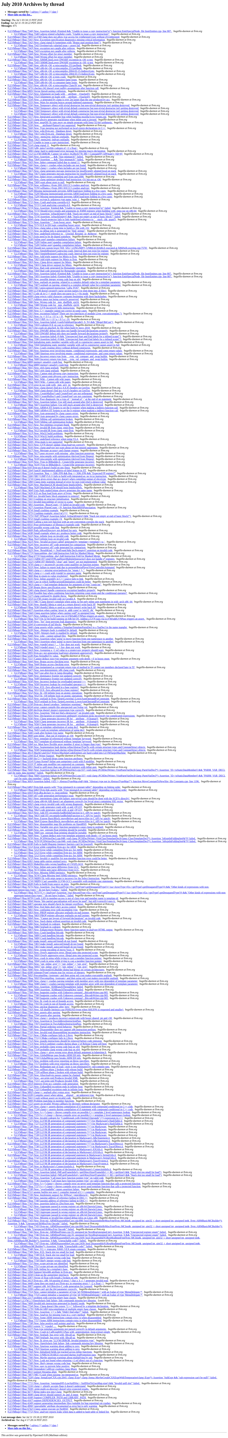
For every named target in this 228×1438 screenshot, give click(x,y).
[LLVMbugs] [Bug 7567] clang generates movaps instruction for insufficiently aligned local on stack (65, 173)
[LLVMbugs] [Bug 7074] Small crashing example (33, 510)
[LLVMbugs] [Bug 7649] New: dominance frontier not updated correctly (45, 675)
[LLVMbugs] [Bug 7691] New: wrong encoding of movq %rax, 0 (41, 949)
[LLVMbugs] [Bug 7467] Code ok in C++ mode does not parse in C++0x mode (48, 293)
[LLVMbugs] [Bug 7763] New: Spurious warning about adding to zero (44, 1346)
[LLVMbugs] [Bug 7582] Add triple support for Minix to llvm (46, 259)
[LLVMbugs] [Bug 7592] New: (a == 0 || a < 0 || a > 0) (36, 316)
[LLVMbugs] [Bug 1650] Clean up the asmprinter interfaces (38, 1275)
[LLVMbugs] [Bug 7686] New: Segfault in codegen (34, 924)
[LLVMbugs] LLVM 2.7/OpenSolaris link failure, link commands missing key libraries (52, 1300)
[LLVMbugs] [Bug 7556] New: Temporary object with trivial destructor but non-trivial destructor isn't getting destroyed (69, 105)
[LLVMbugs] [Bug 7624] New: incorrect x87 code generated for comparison (47, 544)
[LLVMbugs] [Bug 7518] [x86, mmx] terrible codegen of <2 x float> (43, 148)
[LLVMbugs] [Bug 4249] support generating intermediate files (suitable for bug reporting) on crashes (59, 1403)
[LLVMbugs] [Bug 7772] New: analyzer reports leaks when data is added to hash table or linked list (59, 1411)
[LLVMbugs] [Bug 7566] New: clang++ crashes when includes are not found (47, 165)
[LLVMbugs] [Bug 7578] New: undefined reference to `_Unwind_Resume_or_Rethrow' (53, 233)
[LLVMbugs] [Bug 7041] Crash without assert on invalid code (39, 1098)
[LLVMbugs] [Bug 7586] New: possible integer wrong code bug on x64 (44, 279)
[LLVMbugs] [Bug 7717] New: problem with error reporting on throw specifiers (49, 1061)
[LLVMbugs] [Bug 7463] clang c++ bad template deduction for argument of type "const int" (55, 584)
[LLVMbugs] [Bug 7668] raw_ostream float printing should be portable (50, 832)
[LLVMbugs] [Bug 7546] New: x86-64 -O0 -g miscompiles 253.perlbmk (45, 65)
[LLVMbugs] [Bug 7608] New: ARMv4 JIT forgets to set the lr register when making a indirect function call (63, 407)
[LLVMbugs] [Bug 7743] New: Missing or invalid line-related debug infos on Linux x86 (53, 1217)
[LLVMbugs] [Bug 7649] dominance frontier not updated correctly (48, 678)
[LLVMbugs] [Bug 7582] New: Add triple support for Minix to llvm (42, 256)
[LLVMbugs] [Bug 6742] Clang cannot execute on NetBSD (38, 1409)
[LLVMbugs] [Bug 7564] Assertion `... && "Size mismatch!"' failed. (49, 159)
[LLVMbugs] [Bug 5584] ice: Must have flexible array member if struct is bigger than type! (54, 744)
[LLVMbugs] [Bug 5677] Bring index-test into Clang (35, 1391)
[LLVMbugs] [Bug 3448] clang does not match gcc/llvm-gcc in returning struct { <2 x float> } (56, 1283)
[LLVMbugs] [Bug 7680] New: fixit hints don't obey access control (42, 907)
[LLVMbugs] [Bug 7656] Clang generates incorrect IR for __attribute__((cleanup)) (56, 721)
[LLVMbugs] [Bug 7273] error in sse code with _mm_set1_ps (39, 385)
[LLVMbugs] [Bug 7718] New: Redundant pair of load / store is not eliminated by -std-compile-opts (59, 1066)
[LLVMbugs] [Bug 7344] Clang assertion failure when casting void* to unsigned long (51, 613)
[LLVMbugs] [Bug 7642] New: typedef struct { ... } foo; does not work (44, 644)
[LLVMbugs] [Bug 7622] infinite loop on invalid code (42, 539)
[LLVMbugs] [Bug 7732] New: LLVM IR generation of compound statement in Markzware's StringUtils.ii (62, 1155)
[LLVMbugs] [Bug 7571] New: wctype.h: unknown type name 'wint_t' (44, 199)
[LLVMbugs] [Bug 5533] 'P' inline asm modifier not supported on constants (46, 764)
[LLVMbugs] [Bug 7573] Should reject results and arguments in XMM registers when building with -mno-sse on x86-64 (75, 211)
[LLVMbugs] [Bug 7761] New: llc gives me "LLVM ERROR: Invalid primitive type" (51, 1340)
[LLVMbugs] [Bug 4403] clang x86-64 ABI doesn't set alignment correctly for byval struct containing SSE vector (66, 801)
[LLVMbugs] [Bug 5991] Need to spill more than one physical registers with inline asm (52, 767)
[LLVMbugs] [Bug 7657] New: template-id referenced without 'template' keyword (50, 738)
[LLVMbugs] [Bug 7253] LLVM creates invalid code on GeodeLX (42, 598)
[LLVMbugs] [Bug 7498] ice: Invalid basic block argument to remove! (44, 496)
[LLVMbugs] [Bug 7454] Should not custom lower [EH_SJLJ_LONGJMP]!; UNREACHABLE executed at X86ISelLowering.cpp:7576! (78, 248)
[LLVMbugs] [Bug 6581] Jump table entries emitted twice (37, 861)
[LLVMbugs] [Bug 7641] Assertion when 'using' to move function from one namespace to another (64, 641)
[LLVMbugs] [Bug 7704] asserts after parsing (37, 1015)
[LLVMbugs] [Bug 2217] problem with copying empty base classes (42, 1297)
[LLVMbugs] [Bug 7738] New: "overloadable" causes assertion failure (44, 1189)
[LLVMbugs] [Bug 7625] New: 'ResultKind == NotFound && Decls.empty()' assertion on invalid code (60, 550)
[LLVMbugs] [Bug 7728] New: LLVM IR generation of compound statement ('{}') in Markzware (57, 1126)
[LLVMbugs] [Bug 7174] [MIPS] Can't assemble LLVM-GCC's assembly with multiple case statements (61, 881)
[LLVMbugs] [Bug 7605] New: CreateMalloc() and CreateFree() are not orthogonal (50, 393)
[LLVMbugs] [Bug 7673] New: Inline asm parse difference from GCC (43, 867)
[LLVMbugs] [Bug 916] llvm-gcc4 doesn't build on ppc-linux (39, 467)
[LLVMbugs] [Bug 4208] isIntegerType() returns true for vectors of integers (46, 972)
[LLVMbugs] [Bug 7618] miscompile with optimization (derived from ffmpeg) (54, 459)
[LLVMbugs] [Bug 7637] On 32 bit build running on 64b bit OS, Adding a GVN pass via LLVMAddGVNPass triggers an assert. (79, 618)
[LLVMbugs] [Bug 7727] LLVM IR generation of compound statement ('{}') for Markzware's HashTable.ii (68, 1123)
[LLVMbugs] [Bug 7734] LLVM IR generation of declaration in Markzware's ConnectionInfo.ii (63, 1169)
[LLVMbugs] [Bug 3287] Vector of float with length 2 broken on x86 (43, 1277)
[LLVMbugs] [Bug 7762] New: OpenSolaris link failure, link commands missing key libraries (56, 1343)
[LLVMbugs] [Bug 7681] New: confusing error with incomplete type (43, 909)
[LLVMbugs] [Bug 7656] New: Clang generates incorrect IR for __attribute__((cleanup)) (53, 718)
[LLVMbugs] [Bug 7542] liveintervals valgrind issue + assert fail (47, 45)
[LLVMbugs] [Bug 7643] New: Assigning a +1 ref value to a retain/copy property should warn (56, 650)
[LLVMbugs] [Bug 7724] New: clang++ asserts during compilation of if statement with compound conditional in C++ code (70, 1106)
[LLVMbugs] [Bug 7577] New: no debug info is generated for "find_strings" (47, 230)
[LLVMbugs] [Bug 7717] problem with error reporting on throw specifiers (52, 1063)
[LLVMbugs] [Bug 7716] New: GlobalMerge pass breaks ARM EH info (44, 1055)
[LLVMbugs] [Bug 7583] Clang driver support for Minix (43, 265)
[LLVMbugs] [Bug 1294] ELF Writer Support (31, 755)
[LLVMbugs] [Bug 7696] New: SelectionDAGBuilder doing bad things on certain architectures (56, 969)
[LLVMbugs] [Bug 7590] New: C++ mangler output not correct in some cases (47, 310)
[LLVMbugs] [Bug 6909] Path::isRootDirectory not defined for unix (43, 530)
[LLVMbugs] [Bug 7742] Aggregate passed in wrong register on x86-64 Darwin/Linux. (58, 1209)
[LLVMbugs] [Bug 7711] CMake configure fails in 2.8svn (43, 1038)
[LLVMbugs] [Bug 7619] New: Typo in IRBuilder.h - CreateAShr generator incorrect (51, 462)
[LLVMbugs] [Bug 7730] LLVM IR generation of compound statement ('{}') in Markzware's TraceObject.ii (69, 1146)
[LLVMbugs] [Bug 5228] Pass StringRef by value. (33, 656)
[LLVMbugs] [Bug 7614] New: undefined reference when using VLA (43, 439)
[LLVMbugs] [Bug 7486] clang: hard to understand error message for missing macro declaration (57, 151)
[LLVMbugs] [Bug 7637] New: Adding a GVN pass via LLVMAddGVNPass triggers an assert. (56, 616)
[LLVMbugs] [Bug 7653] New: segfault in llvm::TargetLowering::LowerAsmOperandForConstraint (59, 698)
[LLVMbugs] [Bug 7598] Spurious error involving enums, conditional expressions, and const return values (68, 353)
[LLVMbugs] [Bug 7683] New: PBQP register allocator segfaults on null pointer (49, 912)
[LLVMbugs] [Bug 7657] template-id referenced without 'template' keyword (53, 741)
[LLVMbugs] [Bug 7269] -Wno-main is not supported (35, 442)
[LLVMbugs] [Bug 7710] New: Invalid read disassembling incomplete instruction (49, 1032)
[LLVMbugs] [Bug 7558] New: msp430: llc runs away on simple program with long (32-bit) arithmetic (60, 122)
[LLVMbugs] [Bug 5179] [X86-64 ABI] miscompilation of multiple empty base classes (52, 1309)
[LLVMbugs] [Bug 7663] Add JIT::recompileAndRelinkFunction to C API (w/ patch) (57, 815)
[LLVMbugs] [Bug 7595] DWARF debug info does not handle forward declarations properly (61, 333)
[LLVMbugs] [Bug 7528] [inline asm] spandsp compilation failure (42, 239)
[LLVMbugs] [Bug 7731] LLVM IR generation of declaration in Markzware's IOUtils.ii (58, 1152)
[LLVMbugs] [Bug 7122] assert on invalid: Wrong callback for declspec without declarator (54, 1103)
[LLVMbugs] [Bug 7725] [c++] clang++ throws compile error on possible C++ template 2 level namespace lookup (72, 1115)
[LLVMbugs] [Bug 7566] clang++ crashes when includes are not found (50, 168)
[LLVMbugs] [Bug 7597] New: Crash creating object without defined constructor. (49, 347)
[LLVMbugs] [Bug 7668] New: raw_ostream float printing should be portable (47, 830)
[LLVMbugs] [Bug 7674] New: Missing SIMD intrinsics (37, 872)
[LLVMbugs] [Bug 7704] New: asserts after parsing (34, 1012)
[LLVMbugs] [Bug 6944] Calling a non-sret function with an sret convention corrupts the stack (56, 521)
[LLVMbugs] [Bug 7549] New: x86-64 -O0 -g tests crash (37, 76)
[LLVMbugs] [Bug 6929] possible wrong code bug (34, 527)
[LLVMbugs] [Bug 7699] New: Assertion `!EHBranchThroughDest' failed (45, 986)
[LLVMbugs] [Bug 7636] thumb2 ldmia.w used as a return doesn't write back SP (55, 607)
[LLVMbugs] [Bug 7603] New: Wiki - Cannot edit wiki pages (39, 379)
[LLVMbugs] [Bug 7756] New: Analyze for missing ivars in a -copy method (47, 1314)
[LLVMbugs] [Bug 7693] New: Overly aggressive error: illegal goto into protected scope (53, 952)
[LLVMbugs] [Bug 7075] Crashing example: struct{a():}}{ (38, 513)
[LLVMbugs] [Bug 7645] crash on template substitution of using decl (43, 727)
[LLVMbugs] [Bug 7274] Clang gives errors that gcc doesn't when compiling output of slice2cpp (57, 479)
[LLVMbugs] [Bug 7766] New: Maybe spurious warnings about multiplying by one (50, 1357)
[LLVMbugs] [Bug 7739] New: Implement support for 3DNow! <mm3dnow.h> (48, 1195)
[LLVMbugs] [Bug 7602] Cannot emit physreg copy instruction (46, 376)
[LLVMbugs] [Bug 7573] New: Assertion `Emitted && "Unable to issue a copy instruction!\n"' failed (59, 208)
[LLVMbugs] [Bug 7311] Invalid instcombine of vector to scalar (40, 501)
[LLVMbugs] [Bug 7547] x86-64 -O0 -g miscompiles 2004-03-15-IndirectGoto (54, 74)
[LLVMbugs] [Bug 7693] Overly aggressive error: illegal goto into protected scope (56, 955)
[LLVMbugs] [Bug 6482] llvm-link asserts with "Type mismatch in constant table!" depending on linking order (64, 787)
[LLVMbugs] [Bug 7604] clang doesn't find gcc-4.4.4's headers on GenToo (52, 390)
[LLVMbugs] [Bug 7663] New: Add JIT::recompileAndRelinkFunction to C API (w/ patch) (54, 812)
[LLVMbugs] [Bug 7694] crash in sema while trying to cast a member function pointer (58, 961)
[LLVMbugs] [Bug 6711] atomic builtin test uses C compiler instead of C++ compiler (51, 1192)
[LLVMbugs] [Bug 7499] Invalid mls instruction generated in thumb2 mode (46, 1303)
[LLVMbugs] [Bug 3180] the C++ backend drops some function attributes (45, 758)
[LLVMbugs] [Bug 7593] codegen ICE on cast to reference (44, 325)
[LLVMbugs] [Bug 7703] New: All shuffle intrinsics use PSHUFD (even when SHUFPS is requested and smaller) (66, 1009)
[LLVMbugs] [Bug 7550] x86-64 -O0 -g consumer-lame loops (46, 82)
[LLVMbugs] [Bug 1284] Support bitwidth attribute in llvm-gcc (40, 1272)
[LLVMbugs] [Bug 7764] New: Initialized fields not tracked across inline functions (50, 1352)
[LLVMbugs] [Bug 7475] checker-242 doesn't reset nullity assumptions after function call (53, 88)
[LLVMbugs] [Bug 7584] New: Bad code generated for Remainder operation (47, 268)
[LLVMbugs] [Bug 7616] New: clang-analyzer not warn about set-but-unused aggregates (53, 447)
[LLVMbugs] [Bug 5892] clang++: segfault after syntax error (39, 1092)
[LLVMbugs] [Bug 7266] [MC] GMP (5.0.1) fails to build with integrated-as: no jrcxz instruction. (58, 476)
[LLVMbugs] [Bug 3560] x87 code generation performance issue (41, 795)
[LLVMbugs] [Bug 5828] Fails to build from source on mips (39, 884)
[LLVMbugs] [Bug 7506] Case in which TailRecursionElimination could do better (49, 581)
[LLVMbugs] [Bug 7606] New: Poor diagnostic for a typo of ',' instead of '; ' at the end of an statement (60, 399)
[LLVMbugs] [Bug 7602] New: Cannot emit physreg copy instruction (43, 373)
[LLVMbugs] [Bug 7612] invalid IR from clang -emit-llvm (44, 430)
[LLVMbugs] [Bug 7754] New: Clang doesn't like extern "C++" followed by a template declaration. (58, 1306)
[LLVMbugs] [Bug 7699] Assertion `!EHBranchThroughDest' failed (49, 989)
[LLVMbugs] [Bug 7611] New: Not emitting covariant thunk (39, 424)
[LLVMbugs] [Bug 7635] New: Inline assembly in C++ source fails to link (46, 578)
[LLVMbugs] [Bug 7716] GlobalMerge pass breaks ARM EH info (48, 1058)
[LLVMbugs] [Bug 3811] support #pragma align (32, 1371)
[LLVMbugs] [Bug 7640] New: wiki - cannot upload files (37, 636)
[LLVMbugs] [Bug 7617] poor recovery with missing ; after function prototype (54, 453)
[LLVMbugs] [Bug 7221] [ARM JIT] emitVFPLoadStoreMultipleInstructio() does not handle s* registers (61, 559)
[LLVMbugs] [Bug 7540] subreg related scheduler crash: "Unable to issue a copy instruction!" (62, 34)
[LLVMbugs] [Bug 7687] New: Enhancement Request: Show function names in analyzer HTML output (60, 929)
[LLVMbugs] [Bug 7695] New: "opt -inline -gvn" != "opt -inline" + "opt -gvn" (48, 964)
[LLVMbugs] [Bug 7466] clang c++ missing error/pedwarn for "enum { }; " (46, 570)
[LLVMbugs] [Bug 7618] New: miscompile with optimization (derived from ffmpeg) (51, 456)
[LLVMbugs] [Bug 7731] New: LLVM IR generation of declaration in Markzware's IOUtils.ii (55, 1149)
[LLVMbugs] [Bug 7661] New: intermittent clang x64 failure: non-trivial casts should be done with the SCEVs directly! (69, 798)
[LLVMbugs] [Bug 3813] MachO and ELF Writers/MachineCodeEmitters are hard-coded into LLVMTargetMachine (67, 752)
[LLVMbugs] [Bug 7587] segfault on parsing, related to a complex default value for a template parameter (67, 285)
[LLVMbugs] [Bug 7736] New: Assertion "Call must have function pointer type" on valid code (56, 1178)
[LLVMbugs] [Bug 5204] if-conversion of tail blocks (35, 624)
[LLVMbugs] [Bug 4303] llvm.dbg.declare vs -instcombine (38, 792)
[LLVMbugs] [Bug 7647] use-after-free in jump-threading (43, 673)
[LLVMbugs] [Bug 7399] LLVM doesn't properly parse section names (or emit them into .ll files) (57, 290)
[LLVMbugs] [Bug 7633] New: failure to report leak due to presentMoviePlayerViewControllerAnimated (61, 567)
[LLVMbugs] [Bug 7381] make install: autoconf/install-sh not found (42, 941)
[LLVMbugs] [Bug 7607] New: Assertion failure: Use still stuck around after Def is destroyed (55, 402)
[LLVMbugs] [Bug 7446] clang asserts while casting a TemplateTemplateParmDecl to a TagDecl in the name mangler (68, 627)
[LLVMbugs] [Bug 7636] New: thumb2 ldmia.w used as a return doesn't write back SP (52, 604)
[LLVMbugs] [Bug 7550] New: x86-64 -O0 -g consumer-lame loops (42, 79)
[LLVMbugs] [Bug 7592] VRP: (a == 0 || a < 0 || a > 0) (42, 319)
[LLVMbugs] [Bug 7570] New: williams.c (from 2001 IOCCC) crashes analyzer (49, 185)
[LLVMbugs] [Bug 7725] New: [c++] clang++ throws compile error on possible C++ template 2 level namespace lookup (69, 1112)
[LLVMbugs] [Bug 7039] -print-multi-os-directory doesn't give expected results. (49, 1389)
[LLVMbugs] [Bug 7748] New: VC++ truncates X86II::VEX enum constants (47, 1249)
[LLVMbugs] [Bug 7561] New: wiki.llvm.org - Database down (40, 131)
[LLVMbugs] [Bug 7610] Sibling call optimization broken (44, 422)
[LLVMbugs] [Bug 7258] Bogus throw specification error (37, 587)
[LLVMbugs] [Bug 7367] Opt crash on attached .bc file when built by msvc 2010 (49, 327)
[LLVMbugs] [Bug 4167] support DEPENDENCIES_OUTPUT (40, 1400)
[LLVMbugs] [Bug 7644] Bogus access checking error (42, 664)
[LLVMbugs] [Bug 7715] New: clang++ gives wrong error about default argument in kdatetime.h (57, 1052)
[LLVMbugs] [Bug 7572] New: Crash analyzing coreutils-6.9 (39, 202)
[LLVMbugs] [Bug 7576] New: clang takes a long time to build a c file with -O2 (49, 228)
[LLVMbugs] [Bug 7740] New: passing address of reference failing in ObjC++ (48, 1197)
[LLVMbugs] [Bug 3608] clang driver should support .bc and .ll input (43, 1394)
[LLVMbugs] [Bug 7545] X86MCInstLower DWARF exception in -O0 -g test (54, 62)
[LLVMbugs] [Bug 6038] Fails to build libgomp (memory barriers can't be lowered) (50, 844)
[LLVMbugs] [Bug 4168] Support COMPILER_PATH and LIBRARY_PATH (47, 1397)
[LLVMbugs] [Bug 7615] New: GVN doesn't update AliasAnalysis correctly (47, 444)
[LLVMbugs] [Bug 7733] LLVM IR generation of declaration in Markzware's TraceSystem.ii (61, 1163)
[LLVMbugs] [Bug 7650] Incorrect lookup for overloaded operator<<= (50, 684)
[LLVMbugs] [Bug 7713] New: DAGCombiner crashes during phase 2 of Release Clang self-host (57, 1043)
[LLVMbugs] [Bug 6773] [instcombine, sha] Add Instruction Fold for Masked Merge (51, 553)
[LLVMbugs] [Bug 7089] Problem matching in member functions (41, 1100)
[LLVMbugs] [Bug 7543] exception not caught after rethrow (45, 51)
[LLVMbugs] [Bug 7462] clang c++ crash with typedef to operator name (45, 573)
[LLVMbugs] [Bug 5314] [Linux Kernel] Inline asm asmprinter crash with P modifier (51, 761)
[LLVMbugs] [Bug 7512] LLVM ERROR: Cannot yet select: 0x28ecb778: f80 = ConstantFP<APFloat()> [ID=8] (65, 153)
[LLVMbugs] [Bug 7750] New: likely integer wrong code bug (39, 1257)
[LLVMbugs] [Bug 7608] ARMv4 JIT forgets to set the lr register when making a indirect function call (66, 410)
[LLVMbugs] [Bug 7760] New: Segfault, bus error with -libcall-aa (42, 1334)
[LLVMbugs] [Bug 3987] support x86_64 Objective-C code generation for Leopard (50, 1286)
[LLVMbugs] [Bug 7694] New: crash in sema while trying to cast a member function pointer (55, 958)
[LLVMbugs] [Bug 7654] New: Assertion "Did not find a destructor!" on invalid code (51, 713)
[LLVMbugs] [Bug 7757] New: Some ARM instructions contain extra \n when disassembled (55, 1317)
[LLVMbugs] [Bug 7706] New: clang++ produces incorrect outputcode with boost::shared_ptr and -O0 (60, 1018)
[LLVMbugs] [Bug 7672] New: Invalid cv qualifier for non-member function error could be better (58, 858)
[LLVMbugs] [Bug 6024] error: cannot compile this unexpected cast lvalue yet (48, 707)
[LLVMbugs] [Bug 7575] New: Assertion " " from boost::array (40, 222)
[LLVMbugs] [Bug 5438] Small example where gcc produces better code (45, 533)
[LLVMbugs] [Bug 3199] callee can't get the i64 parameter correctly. (43, 1289)
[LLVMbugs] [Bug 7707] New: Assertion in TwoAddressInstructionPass (45, 1021)
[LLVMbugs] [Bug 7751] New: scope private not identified (38, 1263)
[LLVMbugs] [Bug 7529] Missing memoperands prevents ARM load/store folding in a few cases (57, 191)
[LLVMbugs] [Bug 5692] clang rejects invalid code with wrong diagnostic (46, 804)
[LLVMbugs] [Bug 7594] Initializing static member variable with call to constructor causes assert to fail (61, 342)
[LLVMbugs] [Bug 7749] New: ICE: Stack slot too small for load (41, 1252)
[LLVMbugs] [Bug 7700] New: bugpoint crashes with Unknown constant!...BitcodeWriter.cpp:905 (58, 992)
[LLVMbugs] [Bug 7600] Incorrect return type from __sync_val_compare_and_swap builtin (61, 359)
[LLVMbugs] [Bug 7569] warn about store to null (39, 182)
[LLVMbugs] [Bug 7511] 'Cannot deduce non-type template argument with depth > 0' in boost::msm (59, 658)
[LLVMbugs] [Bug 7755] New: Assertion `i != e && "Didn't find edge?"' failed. (48, 1312)
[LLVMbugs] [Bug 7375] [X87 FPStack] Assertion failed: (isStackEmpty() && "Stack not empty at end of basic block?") (70, 516)
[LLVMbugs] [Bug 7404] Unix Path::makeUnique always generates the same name (50, 490)
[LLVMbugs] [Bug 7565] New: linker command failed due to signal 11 (44, 162)
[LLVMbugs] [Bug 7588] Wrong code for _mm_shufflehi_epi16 (47, 305)
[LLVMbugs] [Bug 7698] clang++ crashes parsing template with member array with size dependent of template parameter (76, 984)
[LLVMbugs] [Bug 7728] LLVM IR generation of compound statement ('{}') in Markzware (60, 1129)
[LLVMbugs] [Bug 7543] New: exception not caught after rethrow (42, 48)
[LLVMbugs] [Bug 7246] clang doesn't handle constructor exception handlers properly (52, 590)
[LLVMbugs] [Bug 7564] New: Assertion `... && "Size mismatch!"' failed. (46, 156)
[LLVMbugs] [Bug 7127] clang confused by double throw (37, 596)
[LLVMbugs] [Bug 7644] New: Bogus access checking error (39, 661)
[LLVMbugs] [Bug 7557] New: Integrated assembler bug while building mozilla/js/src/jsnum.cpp (57, 116)
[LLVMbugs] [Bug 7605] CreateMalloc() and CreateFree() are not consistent (53, 396)
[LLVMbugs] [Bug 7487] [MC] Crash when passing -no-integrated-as (43, 1374)
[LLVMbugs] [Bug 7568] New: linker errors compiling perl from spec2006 (46, 176)
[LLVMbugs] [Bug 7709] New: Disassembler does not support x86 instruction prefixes (52, 1029)
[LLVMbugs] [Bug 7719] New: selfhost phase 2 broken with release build (45, 1069)
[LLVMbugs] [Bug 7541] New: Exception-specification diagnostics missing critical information (56, 39)
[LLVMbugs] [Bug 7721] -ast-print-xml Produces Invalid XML (46, 1081)
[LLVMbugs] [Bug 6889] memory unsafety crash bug (35, 362)
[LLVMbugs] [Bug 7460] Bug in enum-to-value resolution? (38, 576)
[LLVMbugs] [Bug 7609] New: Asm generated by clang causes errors (43, 413)
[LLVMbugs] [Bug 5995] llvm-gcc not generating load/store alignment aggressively (50, 653)
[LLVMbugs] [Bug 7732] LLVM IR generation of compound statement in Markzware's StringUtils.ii (65, 1158)
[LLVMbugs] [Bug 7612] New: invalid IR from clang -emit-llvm (41, 427)
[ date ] (54, 11)
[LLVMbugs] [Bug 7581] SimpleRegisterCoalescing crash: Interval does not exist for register (61, 253)
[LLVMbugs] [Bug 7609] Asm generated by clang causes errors (46, 416)
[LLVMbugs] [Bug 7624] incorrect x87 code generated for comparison (50, 547)
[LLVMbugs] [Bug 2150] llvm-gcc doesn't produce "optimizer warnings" (45, 704)
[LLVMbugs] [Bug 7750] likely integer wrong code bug (42, 1260)
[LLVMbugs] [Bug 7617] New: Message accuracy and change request (43, 450)
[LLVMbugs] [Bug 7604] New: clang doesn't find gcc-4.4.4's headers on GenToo (49, 387)
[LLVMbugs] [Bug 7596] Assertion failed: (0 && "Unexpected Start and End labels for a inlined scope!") (68, 339)
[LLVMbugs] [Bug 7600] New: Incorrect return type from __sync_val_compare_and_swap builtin (58, 356)
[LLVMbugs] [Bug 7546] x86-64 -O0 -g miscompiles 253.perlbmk (48, 68)
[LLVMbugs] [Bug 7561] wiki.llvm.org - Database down (43, 133)
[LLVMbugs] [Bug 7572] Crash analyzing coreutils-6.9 (42, 205)
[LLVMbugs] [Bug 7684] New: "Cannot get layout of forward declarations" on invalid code (54, 918)
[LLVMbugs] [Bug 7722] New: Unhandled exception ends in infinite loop (45, 1086)
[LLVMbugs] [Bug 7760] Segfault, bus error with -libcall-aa (45, 1337)
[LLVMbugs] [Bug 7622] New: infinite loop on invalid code (38, 536)
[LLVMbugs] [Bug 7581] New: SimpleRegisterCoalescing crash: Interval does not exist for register (58, 250)
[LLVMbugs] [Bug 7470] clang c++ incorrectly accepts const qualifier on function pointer (54, 564)
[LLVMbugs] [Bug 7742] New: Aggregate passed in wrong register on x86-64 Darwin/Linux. (55, 1206)
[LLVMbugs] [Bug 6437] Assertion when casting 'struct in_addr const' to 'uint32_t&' (51, 610)
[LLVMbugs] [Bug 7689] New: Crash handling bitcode (36, 932)
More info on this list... (20, 14)
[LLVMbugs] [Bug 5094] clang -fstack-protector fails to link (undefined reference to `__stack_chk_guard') (62, 219)
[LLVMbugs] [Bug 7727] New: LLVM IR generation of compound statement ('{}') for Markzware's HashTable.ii (65, 1120)
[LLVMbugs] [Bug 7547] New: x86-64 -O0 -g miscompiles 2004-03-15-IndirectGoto (51, 71)
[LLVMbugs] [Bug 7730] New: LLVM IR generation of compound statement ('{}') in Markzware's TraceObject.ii (66, 1143)
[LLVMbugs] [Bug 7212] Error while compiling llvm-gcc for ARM (42, 847)
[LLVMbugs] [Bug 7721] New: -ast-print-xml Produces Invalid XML (43, 1078)
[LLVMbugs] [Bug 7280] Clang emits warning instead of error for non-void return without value (57, 481)
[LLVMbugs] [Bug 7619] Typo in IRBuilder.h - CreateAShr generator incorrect (54, 464)
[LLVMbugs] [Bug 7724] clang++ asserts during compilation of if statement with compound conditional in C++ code (73, 1109)
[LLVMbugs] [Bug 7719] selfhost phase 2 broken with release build (48, 1072)
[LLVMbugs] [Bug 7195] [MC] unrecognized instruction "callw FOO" (44, 288)
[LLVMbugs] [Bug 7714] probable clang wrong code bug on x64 (47, 1049)
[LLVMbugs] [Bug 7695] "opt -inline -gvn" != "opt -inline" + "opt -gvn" (51, 966)
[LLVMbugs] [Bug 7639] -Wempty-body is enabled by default (46, 633)
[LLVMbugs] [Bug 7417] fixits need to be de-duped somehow (39, 236)
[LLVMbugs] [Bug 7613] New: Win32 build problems (35, 433)
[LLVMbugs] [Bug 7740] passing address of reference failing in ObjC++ (51, 1200)
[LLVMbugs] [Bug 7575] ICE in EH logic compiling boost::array (47, 225)
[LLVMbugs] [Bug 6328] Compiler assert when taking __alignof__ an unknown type (51, 1095)
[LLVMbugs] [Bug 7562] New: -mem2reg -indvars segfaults (39, 136)
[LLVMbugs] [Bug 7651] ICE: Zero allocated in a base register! (46, 690)
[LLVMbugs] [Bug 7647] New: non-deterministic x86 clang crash (41, 670)
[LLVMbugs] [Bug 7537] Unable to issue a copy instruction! (39, 142)
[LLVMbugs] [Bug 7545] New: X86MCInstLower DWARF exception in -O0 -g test (50, 59)
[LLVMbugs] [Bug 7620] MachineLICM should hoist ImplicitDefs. (48, 487)
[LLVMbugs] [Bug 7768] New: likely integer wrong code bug (39, 1363)
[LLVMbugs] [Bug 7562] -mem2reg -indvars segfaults (42, 139)
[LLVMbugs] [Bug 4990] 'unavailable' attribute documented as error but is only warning (53, 1406)
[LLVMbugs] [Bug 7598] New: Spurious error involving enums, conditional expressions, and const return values (65, 350)
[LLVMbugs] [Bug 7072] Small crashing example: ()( (35, 519)
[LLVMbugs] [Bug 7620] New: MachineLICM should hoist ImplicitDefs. (45, 484)
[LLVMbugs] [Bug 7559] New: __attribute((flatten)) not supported (42, 125)
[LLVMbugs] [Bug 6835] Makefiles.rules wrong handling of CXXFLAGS (46, 864)
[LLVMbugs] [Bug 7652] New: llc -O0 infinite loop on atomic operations (45, 693)
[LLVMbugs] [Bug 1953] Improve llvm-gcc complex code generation (43, 1083)
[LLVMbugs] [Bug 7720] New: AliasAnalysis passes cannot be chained (44, 1075)
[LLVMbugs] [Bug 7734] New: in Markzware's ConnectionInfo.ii (41, 1166)
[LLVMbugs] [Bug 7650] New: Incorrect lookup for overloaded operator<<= (47, 681)
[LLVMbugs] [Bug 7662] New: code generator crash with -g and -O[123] (45, 807)
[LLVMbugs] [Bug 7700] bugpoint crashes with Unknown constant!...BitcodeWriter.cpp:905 (61, 995)
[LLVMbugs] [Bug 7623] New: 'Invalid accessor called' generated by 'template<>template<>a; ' (56, 541)
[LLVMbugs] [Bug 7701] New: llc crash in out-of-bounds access (41, 1001)
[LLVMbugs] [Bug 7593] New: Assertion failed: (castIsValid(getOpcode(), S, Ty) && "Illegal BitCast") (61, 322)
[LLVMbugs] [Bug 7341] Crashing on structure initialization (39, 499)
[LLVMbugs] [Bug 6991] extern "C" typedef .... (32, 1326)
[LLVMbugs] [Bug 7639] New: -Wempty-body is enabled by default (43, 630)
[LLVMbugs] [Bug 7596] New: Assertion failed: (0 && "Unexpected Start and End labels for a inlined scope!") (64, 336)
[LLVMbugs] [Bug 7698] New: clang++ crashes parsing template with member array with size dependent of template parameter (73, 981)
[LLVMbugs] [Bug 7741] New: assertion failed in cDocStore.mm (41, 1203)
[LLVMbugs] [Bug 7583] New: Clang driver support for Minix (40, 262)
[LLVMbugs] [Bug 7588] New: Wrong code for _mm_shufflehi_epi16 (43, 302)
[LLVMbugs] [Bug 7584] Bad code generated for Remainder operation (50, 270)
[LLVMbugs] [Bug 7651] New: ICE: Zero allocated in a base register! (43, 687)
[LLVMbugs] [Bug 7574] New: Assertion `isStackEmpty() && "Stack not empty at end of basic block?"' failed (64, 213)
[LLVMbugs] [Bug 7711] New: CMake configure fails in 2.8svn (40, 1035)
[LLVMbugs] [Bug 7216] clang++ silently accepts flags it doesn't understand (47, 1386)
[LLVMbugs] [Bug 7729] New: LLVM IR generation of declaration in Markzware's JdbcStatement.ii (59, 1138)
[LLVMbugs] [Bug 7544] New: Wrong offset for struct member (40, 54)
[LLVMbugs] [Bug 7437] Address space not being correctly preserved (43, 299)
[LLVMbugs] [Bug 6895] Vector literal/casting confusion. (37, 91)
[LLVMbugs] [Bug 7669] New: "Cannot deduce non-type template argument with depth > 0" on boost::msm (63, 835)
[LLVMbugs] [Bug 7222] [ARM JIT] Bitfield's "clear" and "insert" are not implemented (53, 561)
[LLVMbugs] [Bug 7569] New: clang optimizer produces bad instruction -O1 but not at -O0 (54, 179)
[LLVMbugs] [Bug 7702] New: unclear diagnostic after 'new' (39, 1006)
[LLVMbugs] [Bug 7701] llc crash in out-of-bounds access (44, 1004)
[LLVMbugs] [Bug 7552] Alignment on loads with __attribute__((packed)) (52, 96)
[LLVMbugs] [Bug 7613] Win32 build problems (38, 436)
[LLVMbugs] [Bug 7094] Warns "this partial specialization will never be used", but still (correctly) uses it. (62, 901)
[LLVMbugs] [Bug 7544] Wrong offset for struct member (43, 56)
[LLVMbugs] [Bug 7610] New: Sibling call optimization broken (40, 419)
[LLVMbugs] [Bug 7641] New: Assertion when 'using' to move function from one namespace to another (61, 638)
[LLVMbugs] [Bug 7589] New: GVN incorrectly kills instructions (41, 307)
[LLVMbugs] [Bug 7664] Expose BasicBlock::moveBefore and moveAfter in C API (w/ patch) (62, 821)
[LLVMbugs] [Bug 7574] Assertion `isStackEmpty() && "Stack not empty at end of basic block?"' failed (67, 216)
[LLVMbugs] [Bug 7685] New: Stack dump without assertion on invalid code (47, 921)
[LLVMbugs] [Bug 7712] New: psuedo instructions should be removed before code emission (55, 1041)
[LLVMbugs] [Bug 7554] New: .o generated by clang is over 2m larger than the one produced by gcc (59, 99)
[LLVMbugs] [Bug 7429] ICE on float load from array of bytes (40, 493)
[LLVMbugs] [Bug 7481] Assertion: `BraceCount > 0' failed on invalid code (47, 504)
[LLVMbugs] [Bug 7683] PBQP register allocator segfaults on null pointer (52, 915)
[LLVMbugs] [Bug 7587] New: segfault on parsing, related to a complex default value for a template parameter (64, 282)
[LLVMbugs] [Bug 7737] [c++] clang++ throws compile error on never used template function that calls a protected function (77, 1186)
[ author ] (45, 11)
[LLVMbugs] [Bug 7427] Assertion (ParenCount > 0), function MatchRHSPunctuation (52, 507)
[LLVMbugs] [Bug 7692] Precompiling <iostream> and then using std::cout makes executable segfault (60, 975)
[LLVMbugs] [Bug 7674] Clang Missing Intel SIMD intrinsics (46, 875)
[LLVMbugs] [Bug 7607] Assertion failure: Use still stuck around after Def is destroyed (59, 404)
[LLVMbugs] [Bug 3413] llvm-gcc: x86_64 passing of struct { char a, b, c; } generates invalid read (58, 1280)
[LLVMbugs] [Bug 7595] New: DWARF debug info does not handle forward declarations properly (58, 330)
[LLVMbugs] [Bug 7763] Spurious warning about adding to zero (47, 1349)
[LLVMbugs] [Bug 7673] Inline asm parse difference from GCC (47, 869)
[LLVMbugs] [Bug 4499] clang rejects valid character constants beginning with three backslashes (57, 296)
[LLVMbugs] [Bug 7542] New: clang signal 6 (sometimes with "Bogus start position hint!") (54, 42)
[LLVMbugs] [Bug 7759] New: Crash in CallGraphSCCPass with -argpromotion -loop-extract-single (59, 1332)
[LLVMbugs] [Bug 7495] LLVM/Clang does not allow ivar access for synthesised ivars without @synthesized (64, 36)
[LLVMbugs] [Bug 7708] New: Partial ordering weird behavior (40, 1026)
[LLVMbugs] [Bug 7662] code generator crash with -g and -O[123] (48, 810)
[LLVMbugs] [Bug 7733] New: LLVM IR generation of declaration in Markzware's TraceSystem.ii (58, 1160)
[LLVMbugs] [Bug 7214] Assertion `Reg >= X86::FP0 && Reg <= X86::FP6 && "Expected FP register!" (62, 473)
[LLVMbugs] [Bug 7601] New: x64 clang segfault (33, 367)
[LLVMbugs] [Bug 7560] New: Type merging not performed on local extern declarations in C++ (57, 128)
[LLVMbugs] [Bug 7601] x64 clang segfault (36, 370)
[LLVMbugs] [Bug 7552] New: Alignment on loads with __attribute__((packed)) (49, 94)
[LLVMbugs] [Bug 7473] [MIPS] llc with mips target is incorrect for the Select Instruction (54, 878)
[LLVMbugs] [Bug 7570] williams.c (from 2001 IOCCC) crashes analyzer (52, 188)
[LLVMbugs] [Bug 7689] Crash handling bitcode (39, 935)
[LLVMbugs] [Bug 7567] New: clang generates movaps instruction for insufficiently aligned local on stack (62, 171)
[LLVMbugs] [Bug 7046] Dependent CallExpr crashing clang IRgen (42, 1369)
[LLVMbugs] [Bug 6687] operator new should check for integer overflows (46, 904)
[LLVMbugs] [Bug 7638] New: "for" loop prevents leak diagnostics (42, 621)
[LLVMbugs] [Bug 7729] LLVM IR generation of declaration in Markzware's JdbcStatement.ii (62, 1140)
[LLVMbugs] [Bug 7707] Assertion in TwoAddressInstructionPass (48, 1023)
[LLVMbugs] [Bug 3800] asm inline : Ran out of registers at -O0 (41, 735)
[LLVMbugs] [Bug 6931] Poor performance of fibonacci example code (44, 524)
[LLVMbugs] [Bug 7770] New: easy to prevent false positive (39, 1366)
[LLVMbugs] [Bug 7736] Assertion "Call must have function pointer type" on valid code (59, 1180)
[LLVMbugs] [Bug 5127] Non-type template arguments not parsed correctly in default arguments (57, 1329)
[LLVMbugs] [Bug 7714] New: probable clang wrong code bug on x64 (44, 1046)
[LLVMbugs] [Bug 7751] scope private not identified (41, 1266)
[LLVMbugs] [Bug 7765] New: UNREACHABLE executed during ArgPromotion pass (52, 1354)
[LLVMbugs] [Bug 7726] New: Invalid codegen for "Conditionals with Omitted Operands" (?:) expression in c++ (65, 1118)
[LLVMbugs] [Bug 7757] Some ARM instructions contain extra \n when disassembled (58, 1320)
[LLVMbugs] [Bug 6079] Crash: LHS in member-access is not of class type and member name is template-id (63, 898)
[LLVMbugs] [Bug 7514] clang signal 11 (29, 145)
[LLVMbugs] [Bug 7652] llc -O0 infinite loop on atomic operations (48, 695)
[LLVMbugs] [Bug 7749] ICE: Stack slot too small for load (44, 1255)
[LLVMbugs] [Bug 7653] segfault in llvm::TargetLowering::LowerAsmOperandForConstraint (62, 701)
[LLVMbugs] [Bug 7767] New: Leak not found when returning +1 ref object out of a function (55, 1360)
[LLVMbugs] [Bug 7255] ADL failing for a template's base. (38, 1269)
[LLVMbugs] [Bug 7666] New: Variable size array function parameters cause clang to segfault (56, 827)
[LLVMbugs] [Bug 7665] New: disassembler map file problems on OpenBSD (47, 824)
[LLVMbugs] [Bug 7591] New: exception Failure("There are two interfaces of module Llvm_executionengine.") (65, 313)
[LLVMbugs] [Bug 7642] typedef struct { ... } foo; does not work (47, 647)
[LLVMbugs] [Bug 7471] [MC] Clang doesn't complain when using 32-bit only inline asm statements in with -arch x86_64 (70, 601)
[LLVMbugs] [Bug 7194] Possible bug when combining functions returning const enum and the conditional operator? (67, 593)
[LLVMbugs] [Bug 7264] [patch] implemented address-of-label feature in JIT (47, 470)
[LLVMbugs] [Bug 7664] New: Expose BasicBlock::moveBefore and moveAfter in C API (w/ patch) (59, 818)
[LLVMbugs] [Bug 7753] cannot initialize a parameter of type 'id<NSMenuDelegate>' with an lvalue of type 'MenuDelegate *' (78, 1294)
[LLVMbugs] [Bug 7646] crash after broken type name (36, 733)
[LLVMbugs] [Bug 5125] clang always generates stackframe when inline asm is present (52, 119)
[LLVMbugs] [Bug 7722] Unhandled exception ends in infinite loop (48, 1089)
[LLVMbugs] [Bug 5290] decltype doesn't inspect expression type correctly (46, 710)
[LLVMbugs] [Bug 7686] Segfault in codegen (37, 926)
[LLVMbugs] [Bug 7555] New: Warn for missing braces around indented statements (51, 102)
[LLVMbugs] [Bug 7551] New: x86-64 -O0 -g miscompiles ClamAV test (45, 85)
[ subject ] (35, 11)
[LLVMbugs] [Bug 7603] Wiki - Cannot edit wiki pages (42, 382)
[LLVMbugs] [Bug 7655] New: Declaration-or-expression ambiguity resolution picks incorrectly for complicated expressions (71, 715)
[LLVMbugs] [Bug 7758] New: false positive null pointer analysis (41, 1323)
